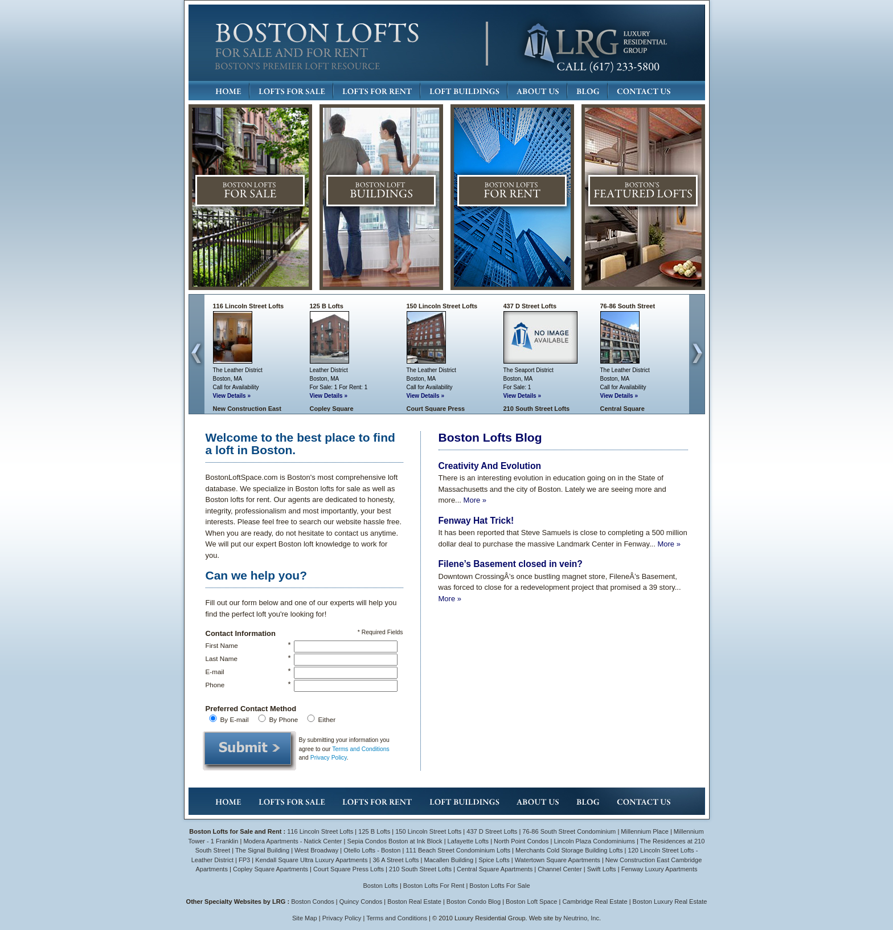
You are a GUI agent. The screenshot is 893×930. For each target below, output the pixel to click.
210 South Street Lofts (536, 408)
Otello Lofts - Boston (372, 850)
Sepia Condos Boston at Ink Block (395, 841)
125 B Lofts (326, 306)
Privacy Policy (328, 757)
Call (218, 387)
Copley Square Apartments (270, 869)
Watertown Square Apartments (557, 859)
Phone (215, 684)
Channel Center (559, 869)
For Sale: (321, 387)
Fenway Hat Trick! (476, 520)
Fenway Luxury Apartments (659, 869)
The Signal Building (262, 850)
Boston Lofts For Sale (499, 885)
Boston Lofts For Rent (433, 885)
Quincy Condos (361, 901)
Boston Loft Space (531, 901)
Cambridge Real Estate (594, 901)
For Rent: (351, 387)
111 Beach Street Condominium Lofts (457, 850)
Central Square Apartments (494, 869)
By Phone (283, 719)
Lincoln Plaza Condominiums (594, 841)
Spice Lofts (494, 859)
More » (475, 500)
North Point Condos (521, 841)
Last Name (222, 658)
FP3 (245, 859)
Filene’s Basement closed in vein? (511, 564)
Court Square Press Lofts (348, 869)
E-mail (215, 671)
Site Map (304, 918)
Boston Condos (312, 901)
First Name (222, 645)
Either (327, 719)
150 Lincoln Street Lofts (442, 306)
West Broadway (316, 850)
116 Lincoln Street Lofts (248, 306)
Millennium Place (645, 831)
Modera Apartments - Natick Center (292, 841)
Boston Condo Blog (473, 901)
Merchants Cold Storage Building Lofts (569, 850)
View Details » (232, 396)
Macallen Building (449, 859)
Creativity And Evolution (490, 466)
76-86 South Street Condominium (569, 831)
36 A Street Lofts (395, 859)
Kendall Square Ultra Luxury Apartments (311, 859)
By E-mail (234, 719)
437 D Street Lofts (530, 306)
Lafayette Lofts (468, 841)
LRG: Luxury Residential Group (594, 44)
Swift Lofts (601, 869)
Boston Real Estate (414, 901)
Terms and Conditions (361, 749)
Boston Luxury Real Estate (670, 901)
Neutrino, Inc (581, 918)
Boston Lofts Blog (490, 437)
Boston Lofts (380, 885)
